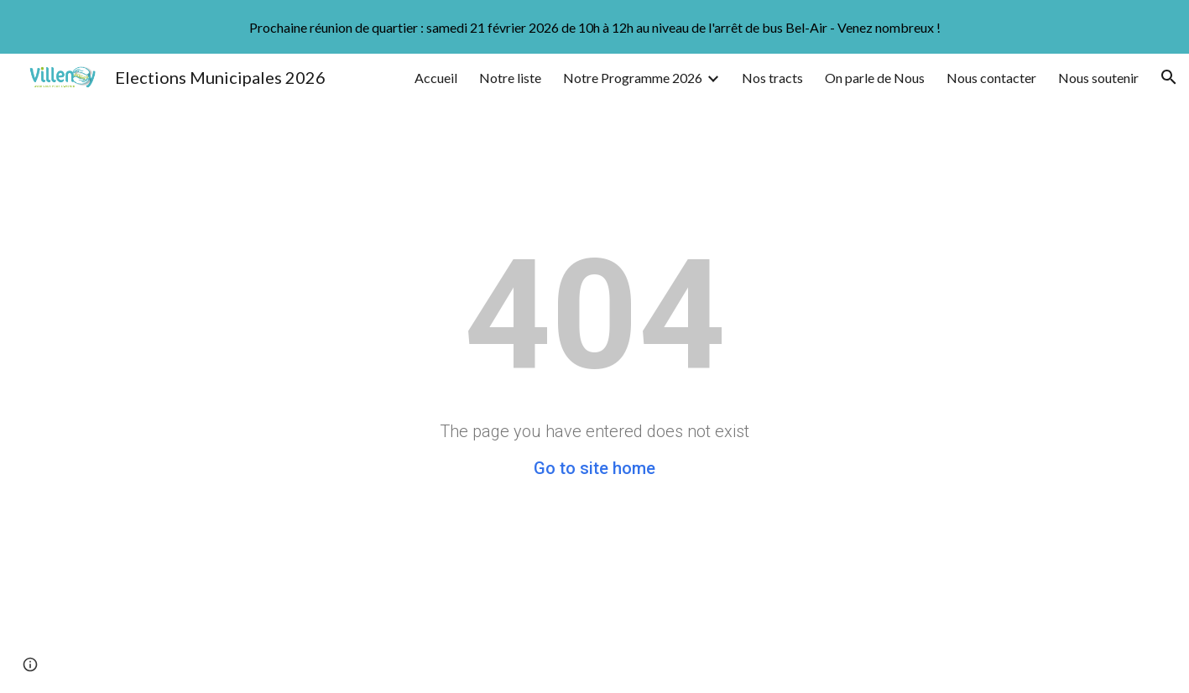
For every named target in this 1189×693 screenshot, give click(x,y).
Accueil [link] (436, 78)
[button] (1169, 77)
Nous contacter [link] (991, 78)
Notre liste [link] (510, 78)
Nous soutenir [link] (1098, 78)
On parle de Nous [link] (875, 78)
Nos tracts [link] (772, 78)
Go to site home (594, 468)
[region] (594, 27)
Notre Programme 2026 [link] (632, 78)
